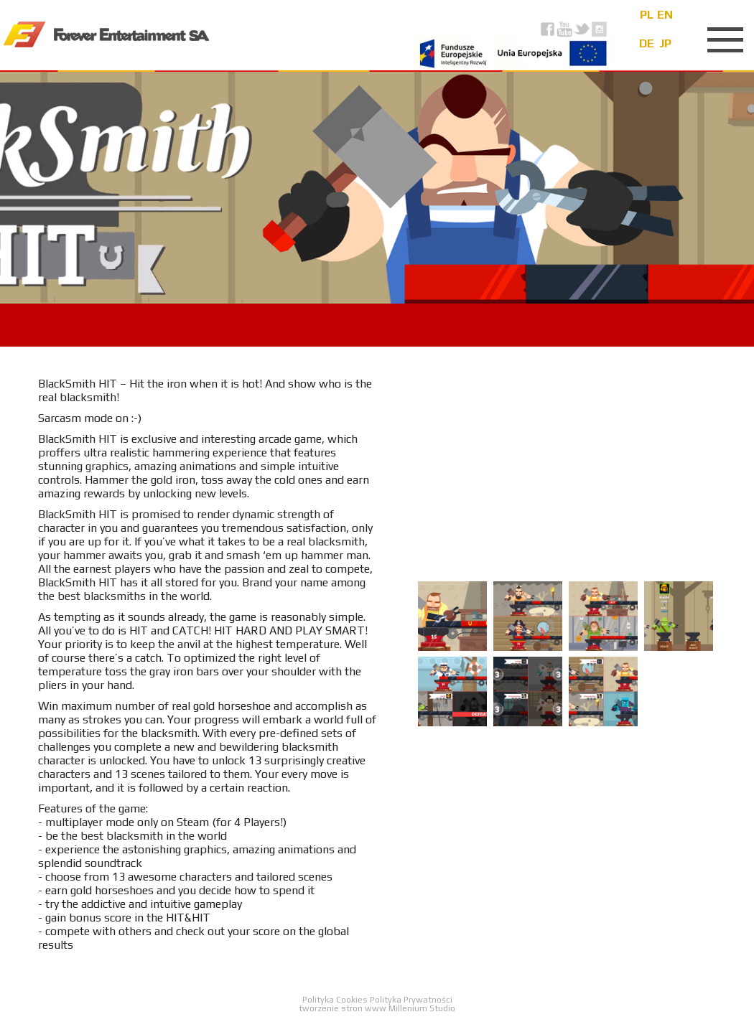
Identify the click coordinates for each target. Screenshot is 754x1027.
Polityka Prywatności (411, 1000)
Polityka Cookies (336, 1000)
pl (646, 15)
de (646, 43)
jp (665, 43)
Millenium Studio (421, 1008)
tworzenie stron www (342, 1008)
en (665, 15)
